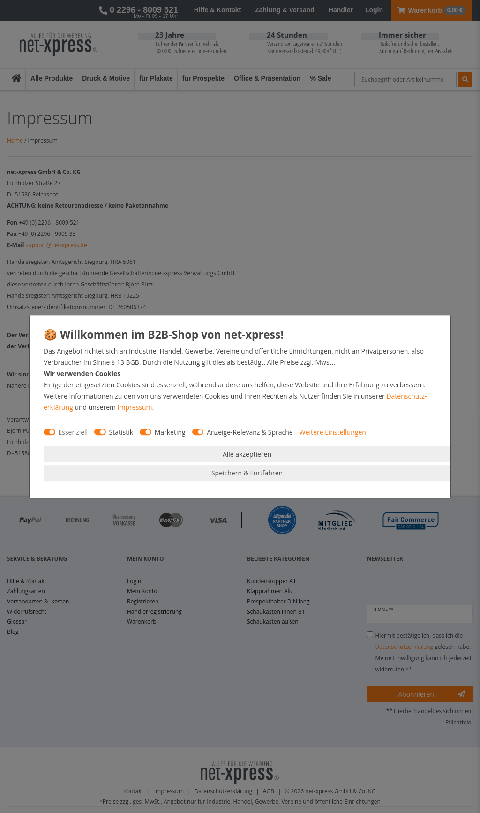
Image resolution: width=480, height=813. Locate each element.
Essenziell (73, 432)
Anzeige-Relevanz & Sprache (250, 432)
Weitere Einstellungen (333, 432)
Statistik (121, 432)
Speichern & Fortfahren (247, 472)
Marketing (170, 432)
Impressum (135, 407)
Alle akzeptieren (247, 454)
